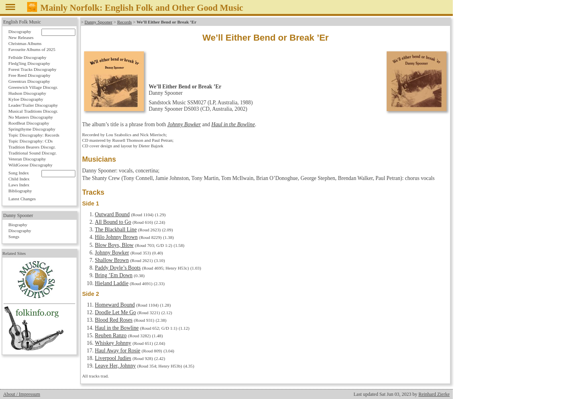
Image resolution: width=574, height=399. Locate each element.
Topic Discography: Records (33, 135)
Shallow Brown (112, 260)
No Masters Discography (30, 117)
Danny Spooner (98, 22)
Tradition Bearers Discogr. (32, 147)
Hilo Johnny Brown (116, 237)
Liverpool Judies (113, 358)
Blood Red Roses (113, 320)
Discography (19, 31)
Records (124, 22)
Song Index (18, 172)
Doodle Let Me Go (115, 312)
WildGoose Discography (30, 164)
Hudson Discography (27, 93)
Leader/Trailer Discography (33, 105)
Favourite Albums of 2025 (31, 49)
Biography (17, 224)
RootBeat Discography (28, 123)
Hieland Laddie (111, 283)
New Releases (20, 37)
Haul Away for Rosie (117, 351)
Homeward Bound (115, 305)
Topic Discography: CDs (30, 141)
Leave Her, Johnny (115, 366)
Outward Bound (112, 214)
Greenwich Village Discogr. (33, 87)
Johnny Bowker (184, 124)
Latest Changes (22, 198)
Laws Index (18, 184)
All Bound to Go (113, 222)
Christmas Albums (24, 43)
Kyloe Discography (25, 99)
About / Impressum (21, 394)
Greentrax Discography (29, 81)
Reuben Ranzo (111, 335)
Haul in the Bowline (233, 124)
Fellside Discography (27, 57)
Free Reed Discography (29, 75)
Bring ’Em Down (113, 275)
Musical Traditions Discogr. (33, 111)
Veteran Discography (27, 158)
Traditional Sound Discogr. (32, 153)
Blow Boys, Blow (114, 245)
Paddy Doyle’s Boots (118, 268)
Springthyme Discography (31, 129)
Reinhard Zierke (434, 394)
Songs (13, 236)
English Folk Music (22, 22)
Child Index (18, 178)
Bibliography (20, 190)
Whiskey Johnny (113, 343)
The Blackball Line (116, 230)
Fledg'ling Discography (29, 63)
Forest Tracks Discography (32, 69)
